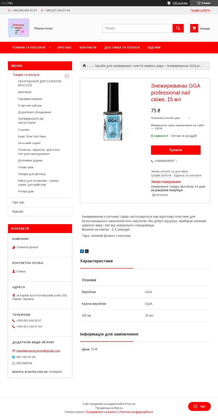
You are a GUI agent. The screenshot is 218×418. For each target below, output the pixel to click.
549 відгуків (180, 3)
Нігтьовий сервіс (29, 143)
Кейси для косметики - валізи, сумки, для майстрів (38, 182)
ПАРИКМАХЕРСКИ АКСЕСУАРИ (31, 121)
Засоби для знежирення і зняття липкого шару (129, 66)
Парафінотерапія (30, 98)
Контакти (88, 47)
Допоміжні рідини (30, 160)
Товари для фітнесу (32, 174)
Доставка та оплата (122, 47)
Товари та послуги (28, 47)
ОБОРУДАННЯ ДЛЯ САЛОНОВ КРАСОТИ (39, 83)
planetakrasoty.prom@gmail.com (38, 350)
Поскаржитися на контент (101, 412)
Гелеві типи (25, 167)
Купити (176, 150)
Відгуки (154, 47)
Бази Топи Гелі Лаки (32, 136)
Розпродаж (26, 191)
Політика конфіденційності (136, 412)
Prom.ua (130, 404)
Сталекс (24, 129)
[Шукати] (178, 28)
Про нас (65, 47)
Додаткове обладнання (34, 112)
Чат (200, 406)
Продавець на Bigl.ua (109, 408)
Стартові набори (30, 105)
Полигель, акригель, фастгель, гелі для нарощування (39, 151)
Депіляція (24, 92)
